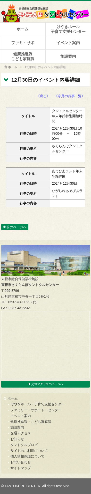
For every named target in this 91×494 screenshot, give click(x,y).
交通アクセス (20, 433)
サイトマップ (20, 468)
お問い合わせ (20, 462)
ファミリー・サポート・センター (35, 410)
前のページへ (15, 227)
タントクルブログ (24, 445)
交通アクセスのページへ (45, 384)
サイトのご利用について (29, 451)
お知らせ (17, 439)
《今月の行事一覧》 (69, 96)
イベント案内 (68, 43)
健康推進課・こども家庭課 (30, 422)
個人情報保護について (27, 456)
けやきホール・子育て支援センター (37, 404)
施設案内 (68, 56)
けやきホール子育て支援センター (68, 29)
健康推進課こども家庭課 (22, 56)
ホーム (22, 29)
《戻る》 (43, 96)
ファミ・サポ (22, 43)
